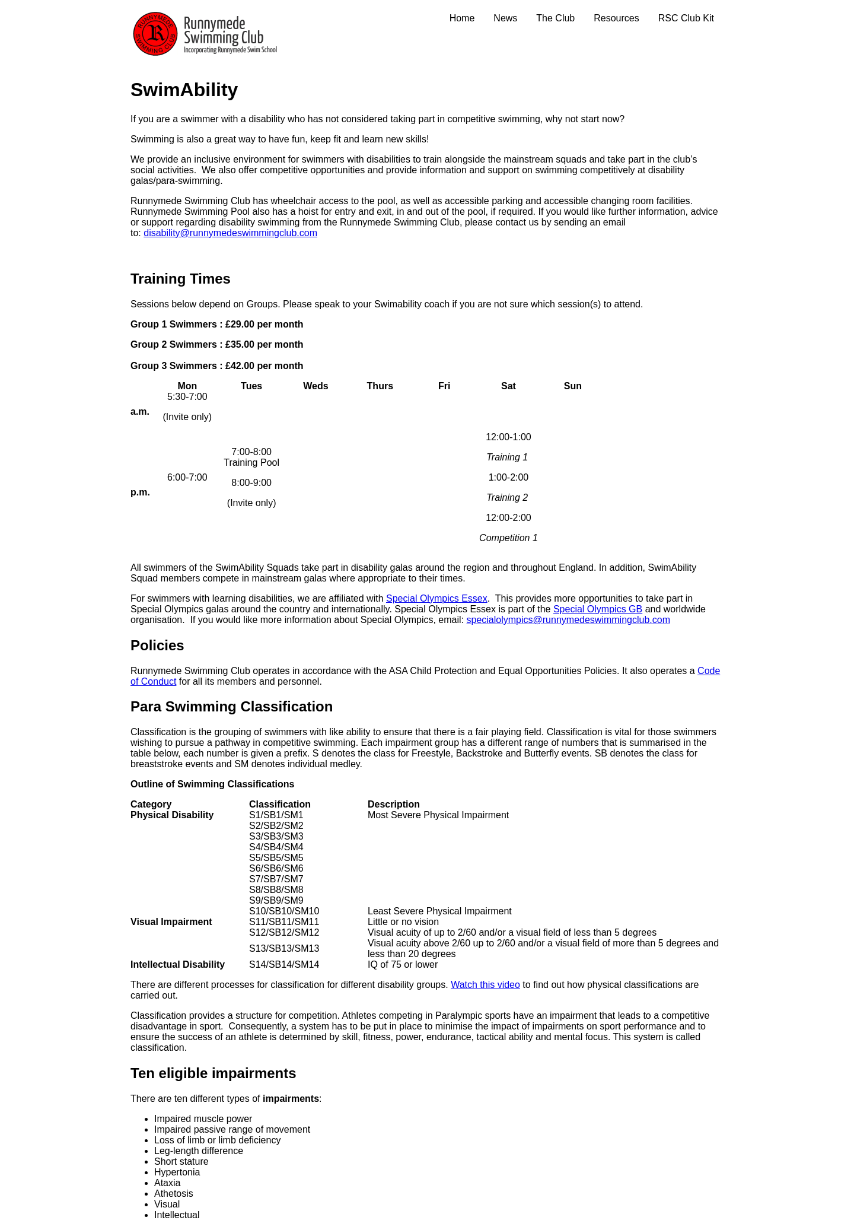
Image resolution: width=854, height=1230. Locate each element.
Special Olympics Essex (436, 598)
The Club (555, 18)
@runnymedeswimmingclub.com (601, 620)
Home (462, 18)
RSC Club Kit (686, 18)
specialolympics (499, 620)
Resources (616, 18)
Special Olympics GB (597, 609)
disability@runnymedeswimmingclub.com (230, 233)
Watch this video (485, 985)
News (505, 18)
